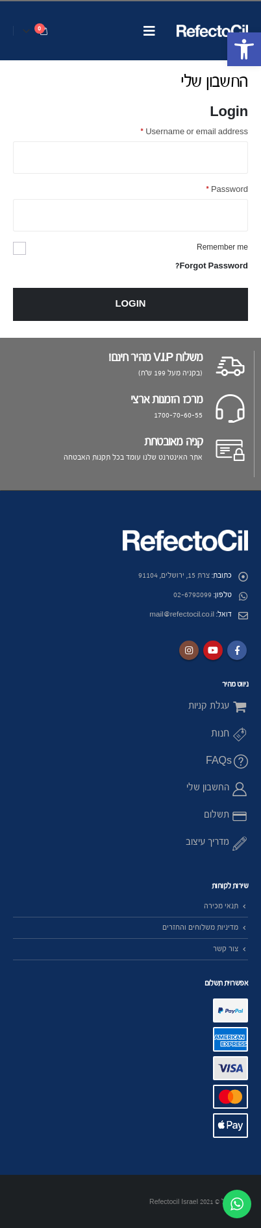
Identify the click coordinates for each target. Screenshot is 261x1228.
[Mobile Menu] (149, 30)
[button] (244, 49)
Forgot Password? (211, 266)
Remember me (222, 247)
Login (130, 303)
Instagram (189, 650)
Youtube (213, 650)
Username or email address (194, 132)
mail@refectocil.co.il (181, 614)
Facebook (237, 650)
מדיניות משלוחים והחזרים (200, 927)
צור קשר (225, 949)
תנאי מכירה (221, 906)
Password (227, 190)
